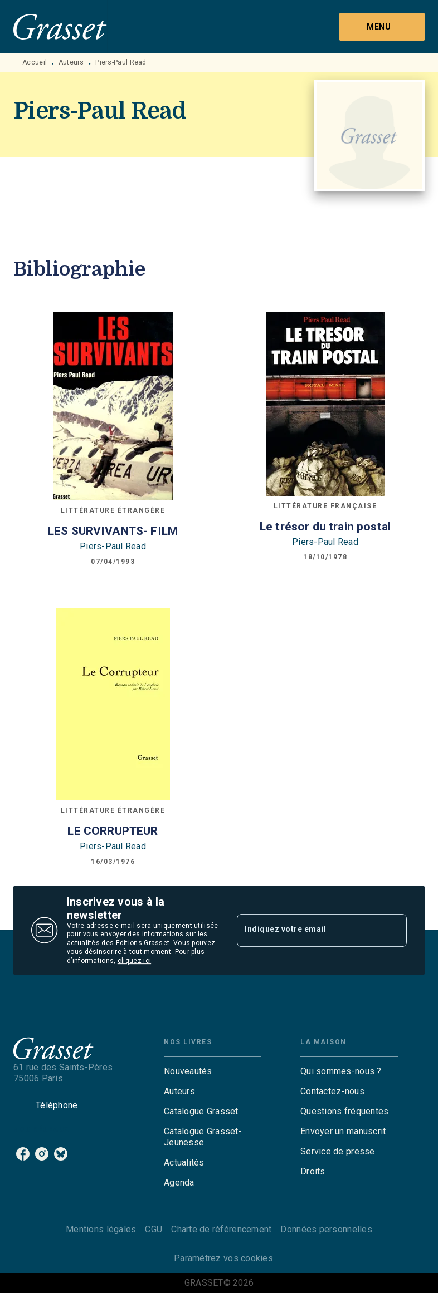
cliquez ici (134, 961)
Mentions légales (101, 1229)
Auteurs (71, 62)
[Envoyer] (393, 930)
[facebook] (22, 1153)
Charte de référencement (221, 1229)
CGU (153, 1229)
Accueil (34, 62)
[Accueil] (60, 26)
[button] (212, 1071)
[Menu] (382, 27)
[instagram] (41, 1153)
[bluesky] (60, 1153)
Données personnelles (326, 1229)
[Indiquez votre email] (308, 930)
